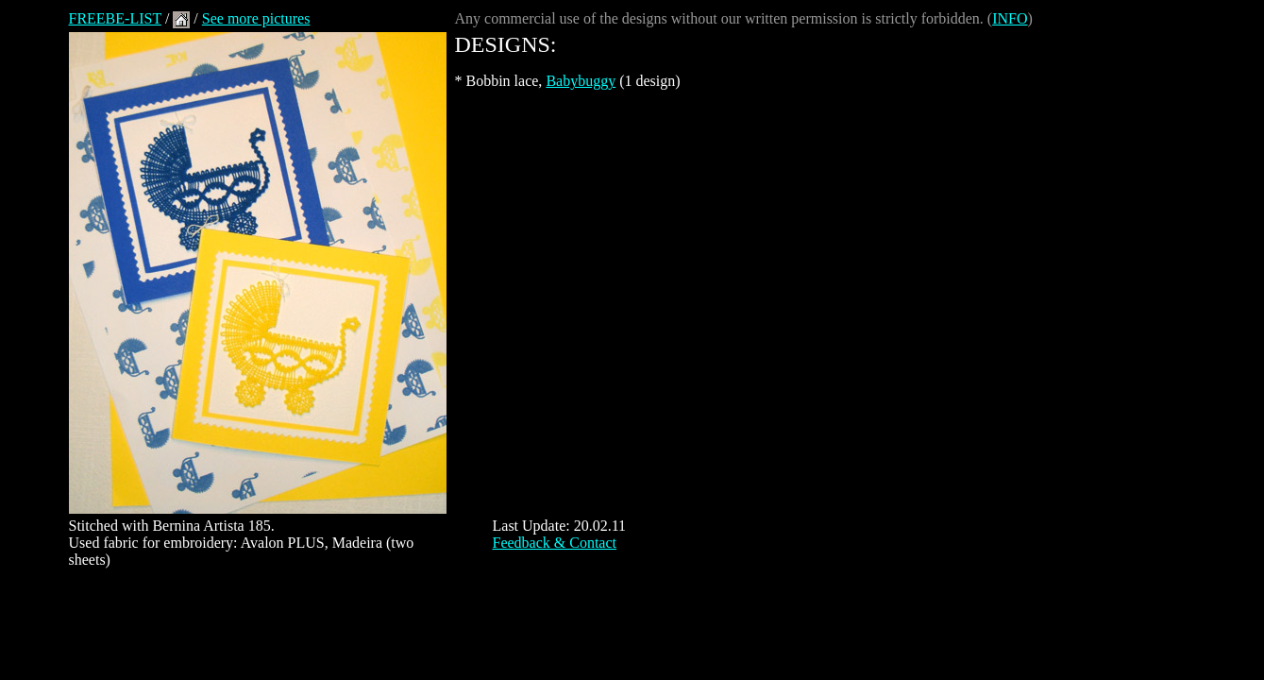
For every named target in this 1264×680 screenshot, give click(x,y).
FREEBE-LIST (115, 18)
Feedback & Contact (555, 543)
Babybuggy (580, 81)
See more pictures (256, 18)
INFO (1009, 18)
